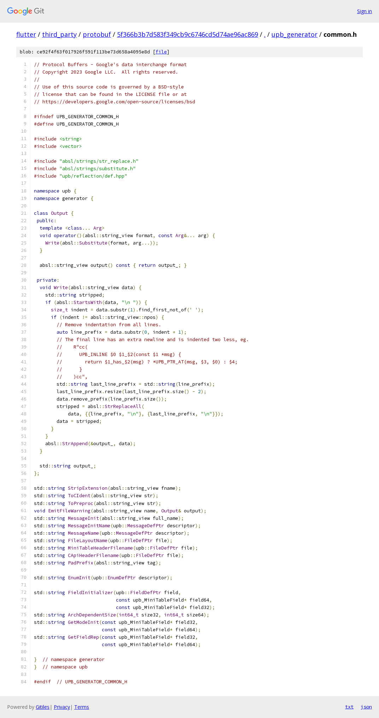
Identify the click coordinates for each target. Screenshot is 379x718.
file (161, 52)
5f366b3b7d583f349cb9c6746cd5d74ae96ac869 (187, 34)
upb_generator (294, 34)
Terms (81, 706)
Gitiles (42, 706)
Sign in (364, 11)
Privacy (62, 706)
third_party (59, 34)
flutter (26, 34)
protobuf (97, 34)
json (366, 706)
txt (349, 706)
